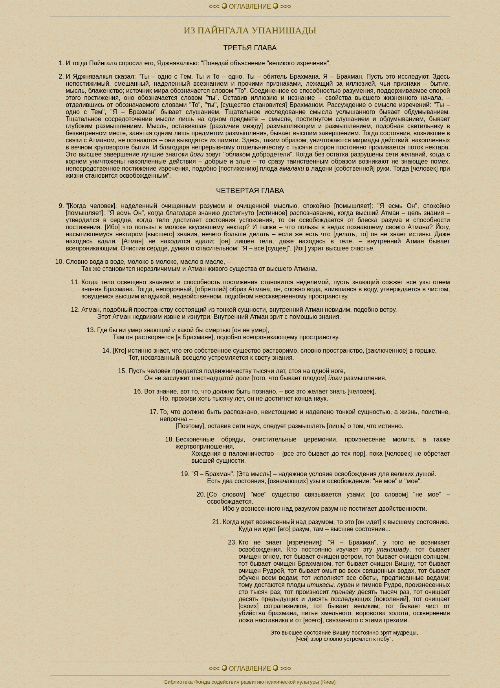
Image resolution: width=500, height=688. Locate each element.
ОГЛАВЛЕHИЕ (250, 6)
